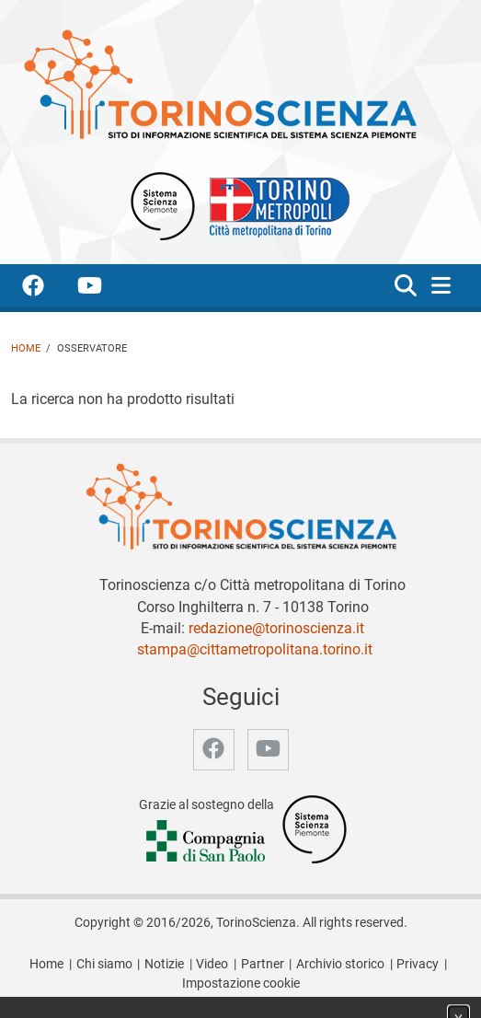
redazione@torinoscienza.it (276, 628)
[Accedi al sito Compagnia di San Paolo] (207, 842)
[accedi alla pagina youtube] (104, 288)
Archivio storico (340, 964)
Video (212, 964)
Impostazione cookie (241, 983)
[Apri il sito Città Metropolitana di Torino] (275, 205)
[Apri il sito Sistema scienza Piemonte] (163, 205)
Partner (262, 964)
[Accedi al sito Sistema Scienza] (314, 829)
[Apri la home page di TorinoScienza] (220, 83)
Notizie (164, 964)
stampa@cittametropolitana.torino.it (254, 649)
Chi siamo (104, 964)
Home (25, 348)
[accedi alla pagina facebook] (48, 288)
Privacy (417, 964)
